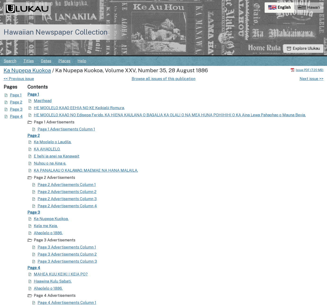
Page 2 (16, 102)
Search (10, 61)
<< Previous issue (19, 79)
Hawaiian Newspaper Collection (56, 32)
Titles (28, 61)
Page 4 (16, 116)
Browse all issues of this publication (163, 79)
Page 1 (16, 95)
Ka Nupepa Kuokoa (27, 70)
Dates (46, 61)
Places (64, 61)
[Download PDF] (306, 70)
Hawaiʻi (309, 7)
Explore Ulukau (303, 48)
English (281, 9)
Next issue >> (311, 79)
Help (81, 61)
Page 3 (16, 109)
